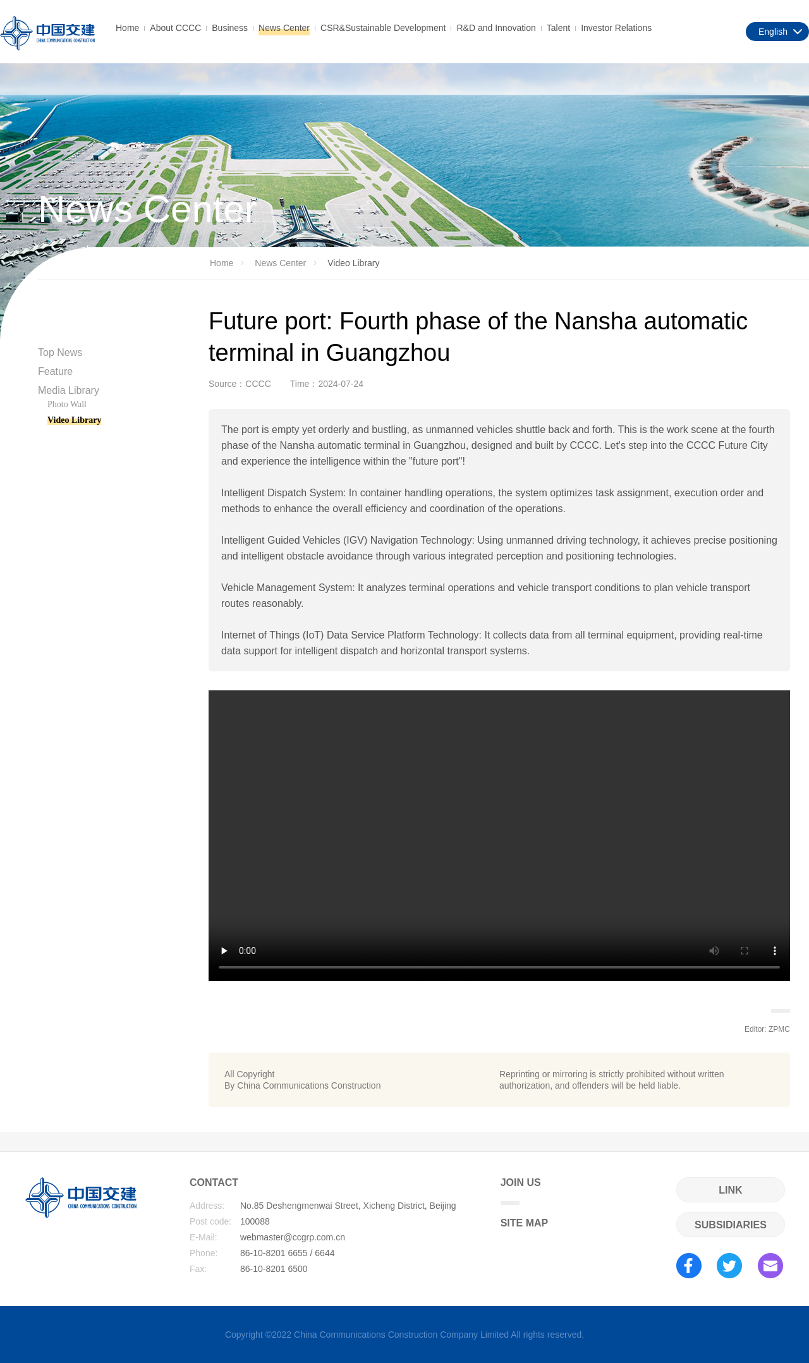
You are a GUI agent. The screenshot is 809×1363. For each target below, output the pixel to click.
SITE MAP (525, 1223)
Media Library (68, 390)
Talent (558, 28)
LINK (730, 1190)
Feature (55, 371)
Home (127, 28)
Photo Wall (67, 404)
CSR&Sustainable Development (383, 28)
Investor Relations (616, 28)
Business (230, 28)
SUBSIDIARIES (731, 1224)
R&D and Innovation (495, 28)
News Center (284, 28)
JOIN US (521, 1191)
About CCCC (175, 28)
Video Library (74, 420)
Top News (60, 352)
